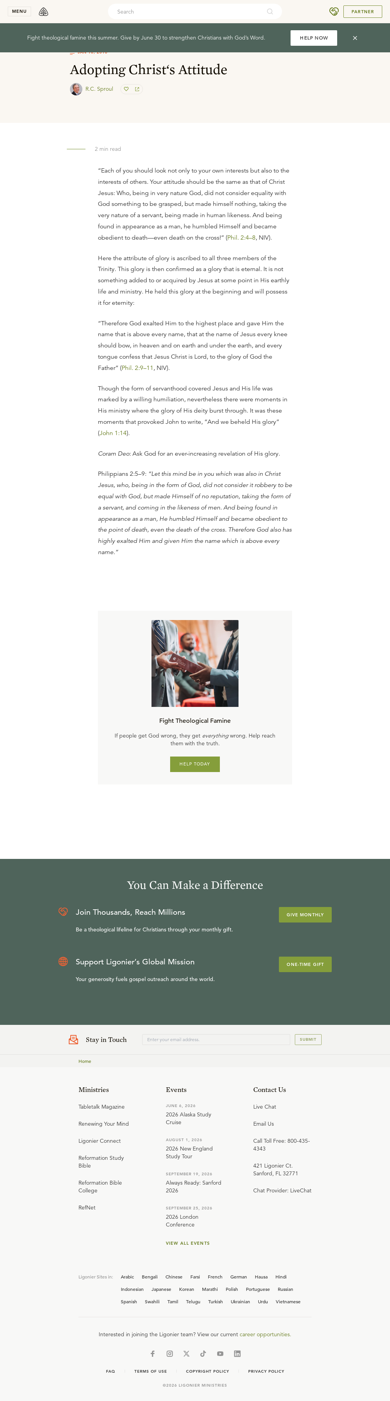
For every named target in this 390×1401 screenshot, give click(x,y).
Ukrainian (240, 1301)
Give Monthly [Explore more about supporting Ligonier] (305, 914)
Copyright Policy (207, 1371)
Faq (110, 1371)
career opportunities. (265, 1334)
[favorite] (127, 89)
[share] (136, 89)
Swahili (152, 1301)
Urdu (263, 1301)
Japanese (161, 1289)
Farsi (195, 1276)
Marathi (210, 1289)
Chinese (174, 1276)
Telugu (193, 1301)
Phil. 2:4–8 (241, 238)
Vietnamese (288, 1301)
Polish (232, 1289)
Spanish (129, 1301)
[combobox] (184, 11)
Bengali (150, 1276)
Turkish (215, 1301)
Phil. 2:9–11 (137, 368)
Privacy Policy (266, 1371)
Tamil (172, 1301)
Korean (186, 1289)
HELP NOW (314, 38)
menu (19, 11)
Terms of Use (150, 1371)
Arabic (127, 1276)
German (238, 1276)
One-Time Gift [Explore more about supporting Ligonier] (305, 964)
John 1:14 (113, 433)
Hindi (281, 1276)
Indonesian (132, 1289)
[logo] (43, 11)
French (215, 1276)
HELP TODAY (194, 764)
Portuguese (258, 1289)
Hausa (261, 1276)
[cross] (355, 38)
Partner (363, 11)
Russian (285, 1289)
